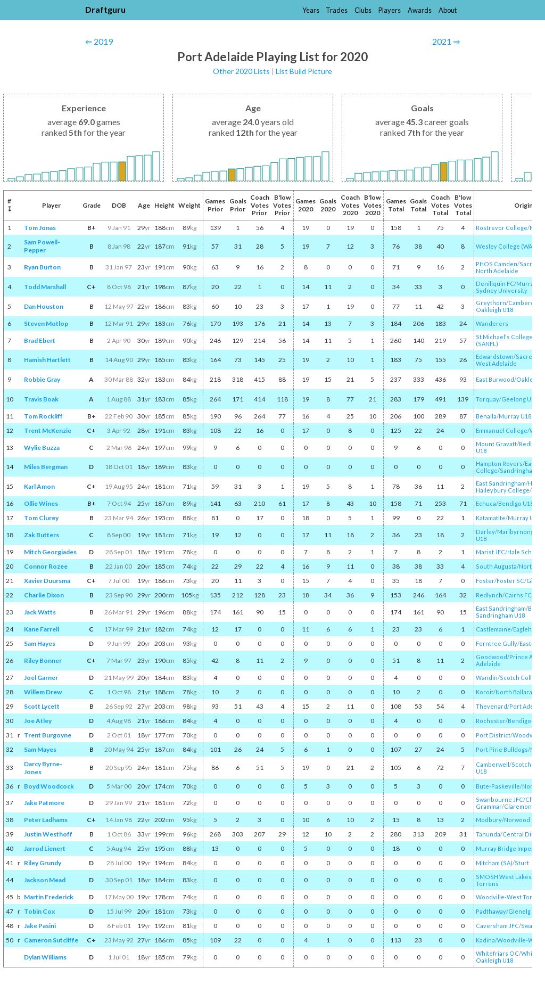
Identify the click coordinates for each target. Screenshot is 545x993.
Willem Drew (43, 692)
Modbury (489, 819)
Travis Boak (41, 399)
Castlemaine (493, 629)
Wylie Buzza (42, 448)
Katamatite (491, 517)
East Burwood (495, 379)
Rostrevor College (501, 227)
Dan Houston (43, 306)
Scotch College (521, 677)
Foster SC (510, 580)
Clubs (362, 10)
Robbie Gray (42, 379)
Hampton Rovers (499, 463)
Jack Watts (40, 612)
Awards (420, 10)
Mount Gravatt (496, 443)
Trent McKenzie (47, 430)
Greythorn (491, 302)
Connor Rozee (46, 566)
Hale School (524, 551)
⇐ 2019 (99, 41)
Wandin (487, 677)
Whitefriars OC (497, 953)
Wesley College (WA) (505, 246)
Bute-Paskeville (498, 786)
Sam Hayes (39, 643)
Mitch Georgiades (50, 552)
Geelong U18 (519, 399)
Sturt (522, 862)
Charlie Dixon (44, 595)
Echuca (486, 503)
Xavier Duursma (47, 581)
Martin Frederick (48, 897)
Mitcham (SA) (494, 862)
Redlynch (489, 595)
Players (389, 10)
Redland (530, 443)
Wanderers (492, 323)
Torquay (487, 399)
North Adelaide (497, 270)
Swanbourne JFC (499, 799)
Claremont (519, 806)
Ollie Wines (41, 503)
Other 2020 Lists (241, 71)
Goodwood (491, 656)
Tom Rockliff (43, 416)
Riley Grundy (42, 863)
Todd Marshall (45, 287)
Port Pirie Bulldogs (502, 749)
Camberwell (492, 764)
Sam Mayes (40, 749)
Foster (485, 580)
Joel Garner (41, 678)
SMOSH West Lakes (504, 876)
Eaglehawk (527, 629)
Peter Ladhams (46, 820)
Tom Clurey (41, 518)
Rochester (491, 720)
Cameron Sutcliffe (51, 940)
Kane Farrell (41, 629)
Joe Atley (38, 721)
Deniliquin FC (495, 283)
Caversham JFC (497, 925)
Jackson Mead (44, 880)
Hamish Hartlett (47, 360)
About (448, 10)
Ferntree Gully (496, 643)
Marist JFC (490, 551)
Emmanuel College (501, 430)
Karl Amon (39, 486)
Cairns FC (518, 595)
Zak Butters (41, 535)
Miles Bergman (46, 467)
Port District (493, 735)
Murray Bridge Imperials (509, 848)
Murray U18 (515, 416)
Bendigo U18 (515, 503)
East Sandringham (501, 483)
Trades (337, 10)
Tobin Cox (39, 911)
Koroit (484, 691)
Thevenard (491, 706)
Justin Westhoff (48, 834)
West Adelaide (496, 363)
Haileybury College (503, 490)
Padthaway (491, 911)
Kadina (485, 940)
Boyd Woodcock (49, 786)
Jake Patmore (44, 803)
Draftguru (105, 9)
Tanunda (488, 834)
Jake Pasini (40, 926)
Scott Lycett (42, 706)
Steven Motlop (46, 323)
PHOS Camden (496, 263)
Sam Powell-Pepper (42, 246)
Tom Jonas (40, 228)
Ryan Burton (42, 267)
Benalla (486, 416)
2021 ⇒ (446, 41)
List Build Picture (304, 71)
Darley (485, 531)
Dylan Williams (45, 957)
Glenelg (519, 911)
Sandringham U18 (500, 615)
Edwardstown (495, 356)
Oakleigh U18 (494, 309)
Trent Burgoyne (47, 735)
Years (310, 10)
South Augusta (496, 566)
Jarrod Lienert (44, 848)
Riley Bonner (43, 660)
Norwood (517, 819)
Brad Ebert (39, 340)
